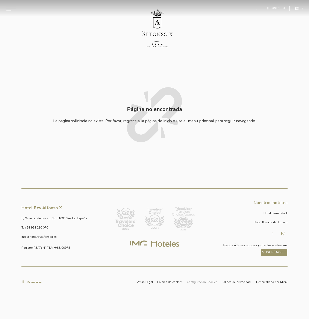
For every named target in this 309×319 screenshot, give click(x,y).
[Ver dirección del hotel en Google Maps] (64, 218)
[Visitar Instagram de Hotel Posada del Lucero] (283, 233)
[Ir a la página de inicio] (157, 28)
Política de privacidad (236, 282)
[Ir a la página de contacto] (276, 8)
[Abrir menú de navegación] (11, 8)
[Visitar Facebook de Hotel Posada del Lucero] (272, 233)
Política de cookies (170, 282)
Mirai (284, 282)
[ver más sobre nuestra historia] (274, 252)
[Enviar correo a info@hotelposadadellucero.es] (64, 236)
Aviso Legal (145, 282)
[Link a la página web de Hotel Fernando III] (244, 213)
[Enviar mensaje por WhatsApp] (257, 8)
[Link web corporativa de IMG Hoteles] (154, 244)
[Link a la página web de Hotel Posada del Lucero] (244, 222)
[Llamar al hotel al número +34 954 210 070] (64, 227)
